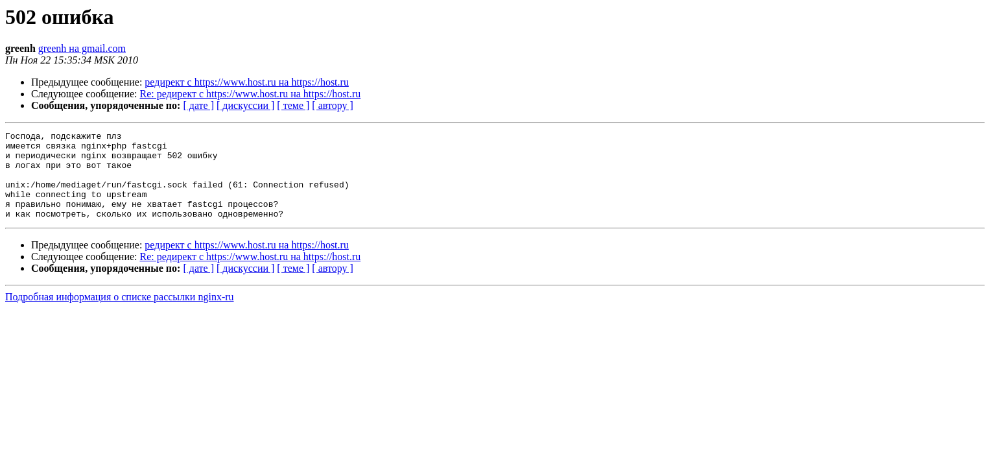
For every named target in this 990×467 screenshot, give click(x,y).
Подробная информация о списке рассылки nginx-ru (119, 314)
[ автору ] (332, 105)
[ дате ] (198, 105)
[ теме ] (293, 105)
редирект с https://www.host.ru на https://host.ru (247, 82)
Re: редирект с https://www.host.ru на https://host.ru (250, 93)
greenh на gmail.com (82, 48)
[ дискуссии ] (245, 105)
